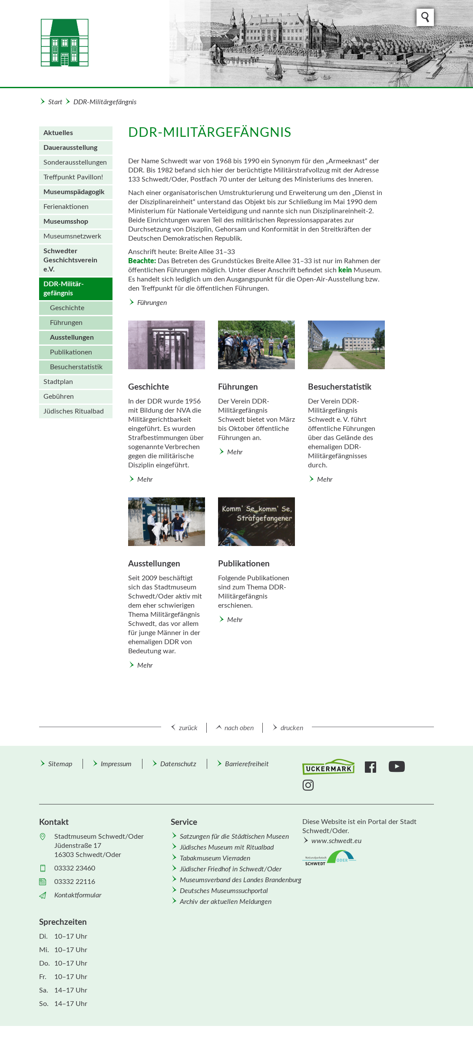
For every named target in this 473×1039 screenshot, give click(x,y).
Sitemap (60, 764)
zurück (188, 728)
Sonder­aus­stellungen (75, 162)
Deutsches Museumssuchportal (224, 890)
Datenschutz (178, 764)
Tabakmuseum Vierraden (215, 858)
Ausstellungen (72, 337)
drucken (292, 728)
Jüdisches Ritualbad (73, 411)
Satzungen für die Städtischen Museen (234, 836)
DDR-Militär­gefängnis (104, 102)
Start (55, 102)
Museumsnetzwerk (72, 236)
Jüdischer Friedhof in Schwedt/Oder (230, 869)
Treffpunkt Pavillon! (73, 177)
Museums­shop (65, 221)
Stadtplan (58, 381)
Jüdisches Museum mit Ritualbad (227, 847)
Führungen (66, 322)
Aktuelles (58, 132)
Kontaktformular (77, 895)
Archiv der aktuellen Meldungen (225, 901)
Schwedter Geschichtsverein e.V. (70, 260)
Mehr (144, 479)
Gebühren (58, 396)
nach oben (239, 728)
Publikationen (71, 352)
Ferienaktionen (66, 206)
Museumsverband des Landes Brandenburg (240, 880)
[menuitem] (75, 133)
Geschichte (67, 307)
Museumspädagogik (74, 192)
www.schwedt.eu (336, 840)
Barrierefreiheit (247, 764)
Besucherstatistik (76, 367)
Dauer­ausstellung (70, 147)
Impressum (116, 764)
